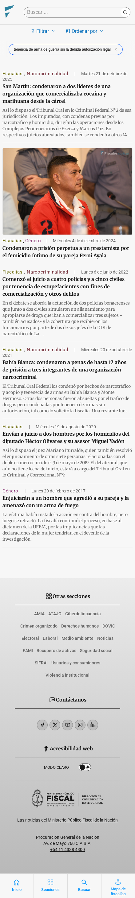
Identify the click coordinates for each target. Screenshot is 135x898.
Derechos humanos (80, 626)
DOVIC (108, 626)
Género (33, 240)
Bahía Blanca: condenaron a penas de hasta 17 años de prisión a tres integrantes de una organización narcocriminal (64, 369)
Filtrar (43, 31)
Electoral (30, 638)
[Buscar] (73, 12)
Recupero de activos (56, 650)
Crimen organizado (39, 626)
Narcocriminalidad (48, 73)
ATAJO (55, 613)
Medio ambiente (77, 638)
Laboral (50, 638)
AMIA (39, 613)
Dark (85, 768)
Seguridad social (96, 650)
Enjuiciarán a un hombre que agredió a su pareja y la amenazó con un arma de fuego (65, 501)
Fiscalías (13, 73)
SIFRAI (41, 662)
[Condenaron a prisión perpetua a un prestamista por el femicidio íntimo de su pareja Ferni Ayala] (67, 191)
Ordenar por (85, 31)
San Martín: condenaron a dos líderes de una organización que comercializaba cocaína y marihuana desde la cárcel (56, 93)
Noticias (105, 638)
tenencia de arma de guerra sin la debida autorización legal (66, 49)
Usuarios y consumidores (75, 662)
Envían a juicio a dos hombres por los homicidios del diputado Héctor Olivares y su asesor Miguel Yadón (65, 437)
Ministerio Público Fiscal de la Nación (83, 820)
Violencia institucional (67, 675)
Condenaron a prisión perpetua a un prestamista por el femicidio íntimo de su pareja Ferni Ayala (65, 252)
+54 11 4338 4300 (67, 849)
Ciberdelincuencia (83, 613)
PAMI (28, 650)
